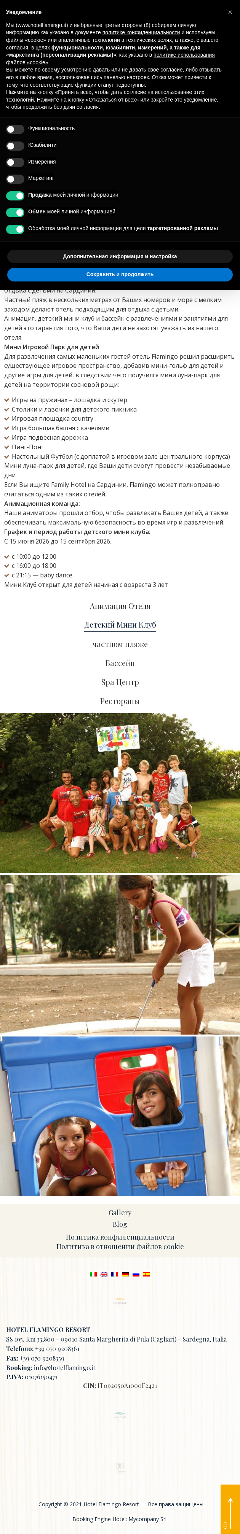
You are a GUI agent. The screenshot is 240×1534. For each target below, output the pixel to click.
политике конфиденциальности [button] (141, 32)
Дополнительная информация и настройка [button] (120, 256)
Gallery (120, 1212)
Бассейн (120, 663)
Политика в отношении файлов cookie (120, 1246)
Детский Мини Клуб (120, 624)
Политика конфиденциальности (120, 1237)
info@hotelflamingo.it (64, 1368)
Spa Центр (120, 682)
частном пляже (120, 644)
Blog (120, 1224)
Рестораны (120, 701)
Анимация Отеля (120, 606)
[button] (230, 12)
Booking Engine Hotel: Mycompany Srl (119, 1519)
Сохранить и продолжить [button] (120, 274)
